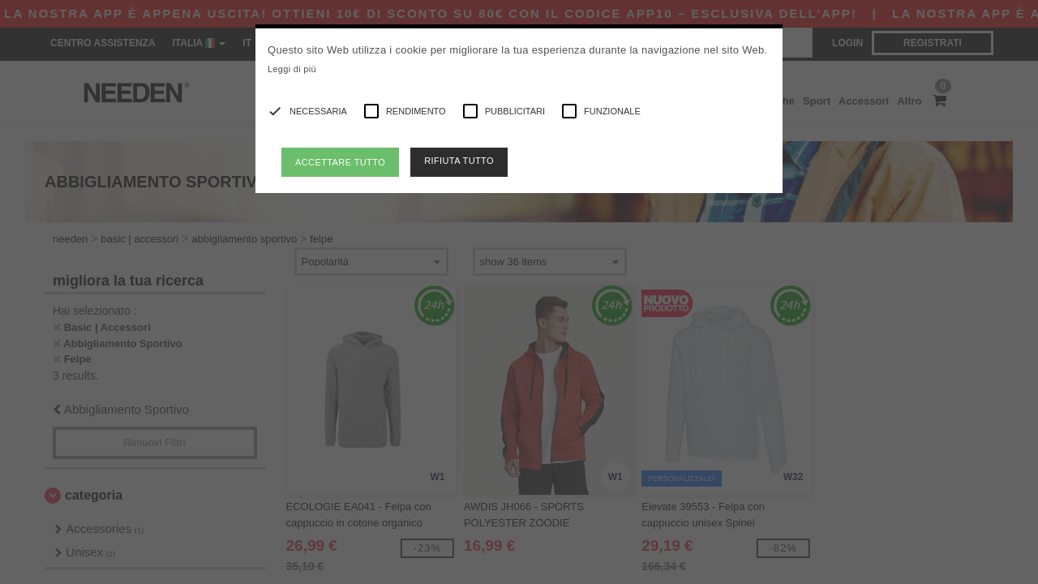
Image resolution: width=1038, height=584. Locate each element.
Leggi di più (292, 69)
